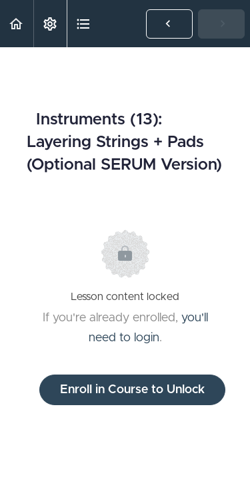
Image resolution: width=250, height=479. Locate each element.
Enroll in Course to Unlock (132, 390)
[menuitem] (50, 23)
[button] (16, 23)
